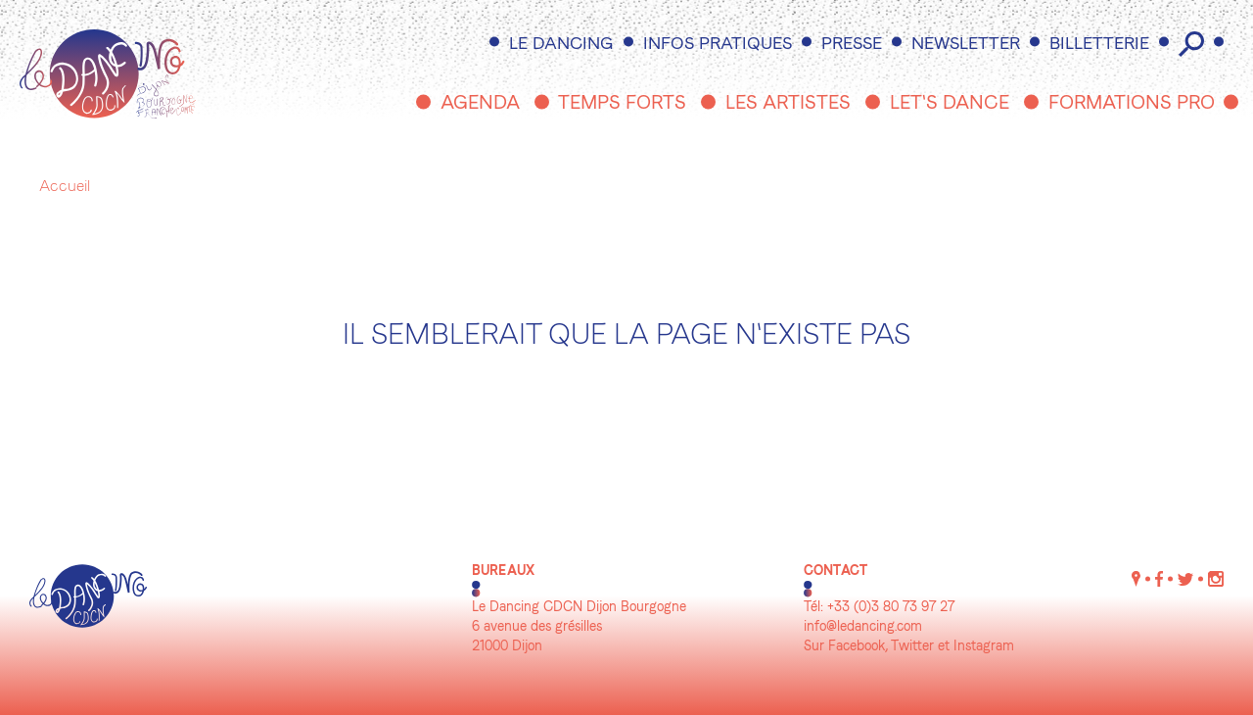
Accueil (64, 187)
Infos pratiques (717, 44)
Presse (851, 44)
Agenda (480, 104)
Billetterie (1099, 44)
